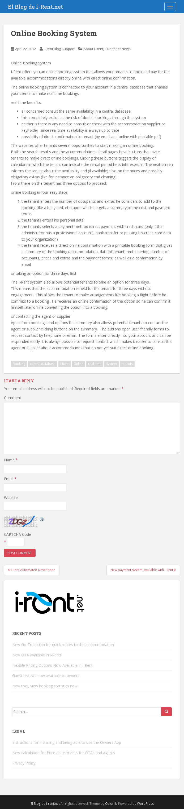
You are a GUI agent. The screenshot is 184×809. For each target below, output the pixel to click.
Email (10, 478)
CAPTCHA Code (17, 534)
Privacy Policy (24, 763)
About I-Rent (93, 48)
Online (78, 363)
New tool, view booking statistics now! (45, 685)
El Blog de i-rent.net (45, 803)
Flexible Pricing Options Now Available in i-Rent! (52, 665)
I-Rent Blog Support (59, 48)
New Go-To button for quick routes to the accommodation (63, 644)
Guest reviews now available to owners (45, 675)
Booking (19, 363)
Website (11, 497)
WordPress (145, 803)
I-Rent (64, 363)
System (111, 363)
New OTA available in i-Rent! (36, 654)
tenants (127, 363)
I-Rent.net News (118, 48)
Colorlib (111, 803)
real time (94, 363)
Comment (12, 397)
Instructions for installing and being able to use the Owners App (66, 742)
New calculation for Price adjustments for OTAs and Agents (63, 752)
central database (42, 363)
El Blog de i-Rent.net (35, 6)
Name (11, 459)
